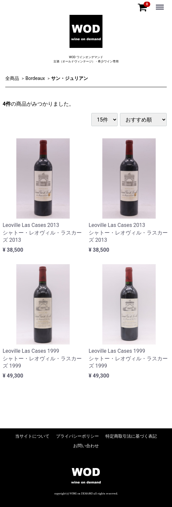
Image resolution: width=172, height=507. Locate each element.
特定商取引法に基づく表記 (131, 436)
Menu (160, 4)
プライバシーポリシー (77, 436)
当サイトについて (32, 436)
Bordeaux (35, 78)
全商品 (12, 78)
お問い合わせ (86, 445)
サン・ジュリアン (69, 78)
